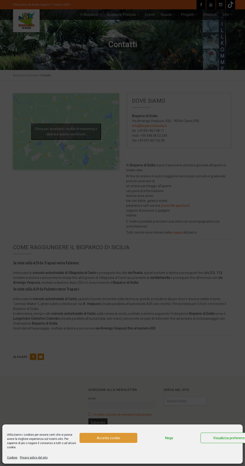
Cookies (12, 457)
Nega (169, 438)
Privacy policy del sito (34, 457)
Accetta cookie (108, 438)
